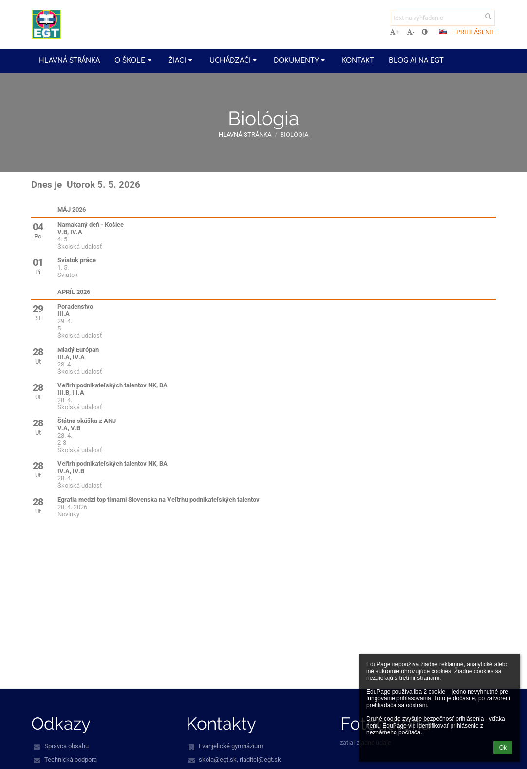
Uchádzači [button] (234, 60)
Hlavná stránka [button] (69, 60)
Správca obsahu (66, 746)
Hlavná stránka (245, 134)
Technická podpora (70, 759)
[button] (442, 31)
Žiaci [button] (181, 60)
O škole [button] (133, 60)
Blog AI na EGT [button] (416, 60)
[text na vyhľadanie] (443, 18)
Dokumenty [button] (300, 60)
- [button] (410, 32)
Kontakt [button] (358, 60)
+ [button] (394, 32)
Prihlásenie (475, 32)
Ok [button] (503, 747)
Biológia (294, 134)
